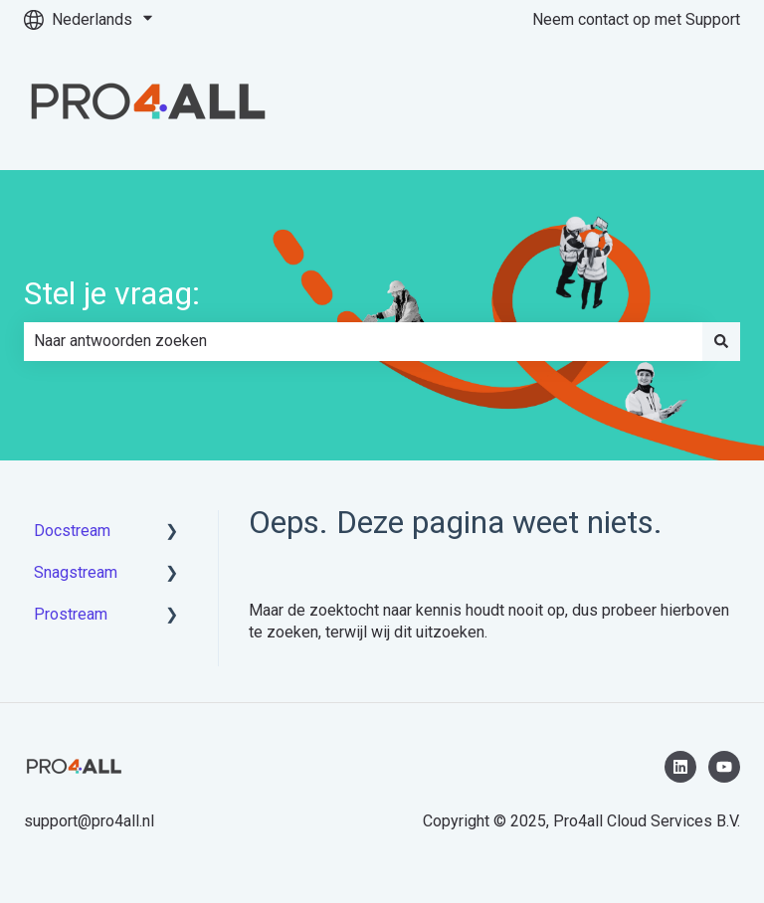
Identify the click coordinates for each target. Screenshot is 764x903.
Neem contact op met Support (636, 19)
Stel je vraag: (112, 293)
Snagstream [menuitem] (75, 572)
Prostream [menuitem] (70, 614)
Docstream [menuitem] (72, 530)
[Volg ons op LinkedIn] (680, 767)
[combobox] (363, 341)
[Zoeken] (721, 341)
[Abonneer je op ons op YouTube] (724, 767)
